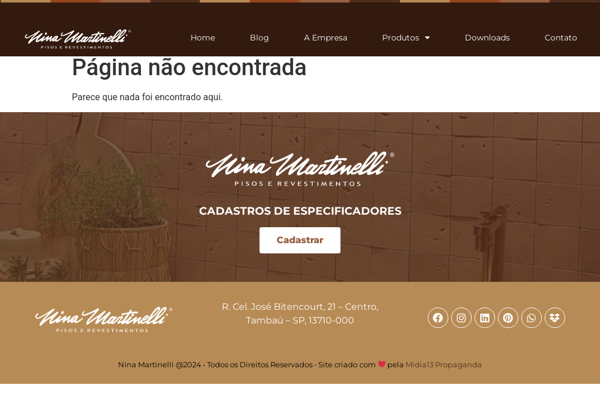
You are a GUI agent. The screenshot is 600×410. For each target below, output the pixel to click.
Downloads (487, 37)
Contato (561, 37)
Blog (259, 37)
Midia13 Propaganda (444, 364)
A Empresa (325, 37)
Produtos (406, 37)
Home (202, 37)
